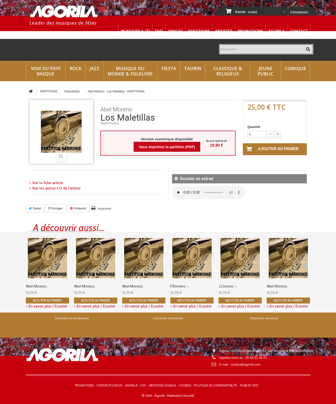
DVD (159, 31)
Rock (76, 68)
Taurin (192, 68)
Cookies (185, 385)
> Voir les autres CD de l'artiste (55, 188)
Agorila (276, 31)
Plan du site (249, 385)
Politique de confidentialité (215, 385)
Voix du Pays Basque (46, 71)
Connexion (299, 12)
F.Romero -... (180, 286)
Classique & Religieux (227, 71)
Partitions (199, 31)
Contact (299, 31)
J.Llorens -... (228, 286)
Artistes (223, 31)
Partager (55, 208)
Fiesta (168, 68)
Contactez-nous (109, 385)
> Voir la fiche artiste (46, 182)
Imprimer (104, 208)
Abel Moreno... (37, 286)
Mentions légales (162, 385)
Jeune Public (265, 71)
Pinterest (78, 208)
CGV (143, 385)
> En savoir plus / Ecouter (46, 306)
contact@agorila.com (245, 364)
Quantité (253, 127)
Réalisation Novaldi (180, 395)
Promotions (250, 31)
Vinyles (175, 31)
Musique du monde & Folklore (130, 71)
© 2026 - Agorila (153, 395)
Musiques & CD (135, 31)
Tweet (35, 208)
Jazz (94, 68)
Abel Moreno (116, 109)
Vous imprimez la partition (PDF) (167, 147)
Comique (295, 68)
